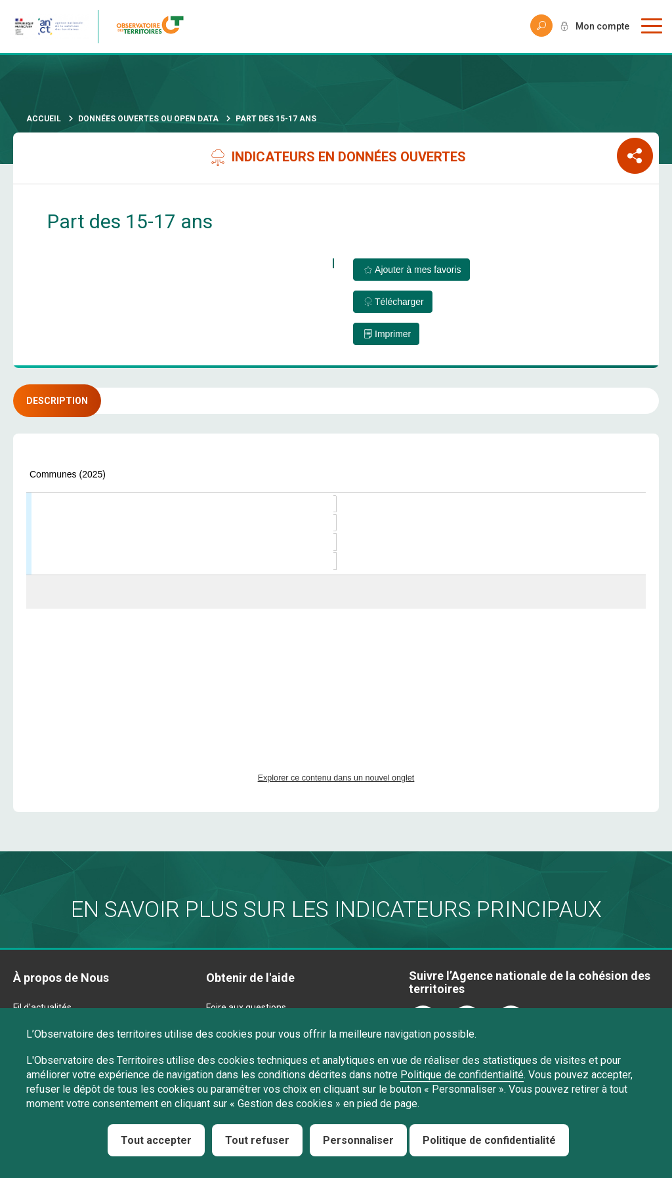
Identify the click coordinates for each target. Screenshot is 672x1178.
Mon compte (602, 26)
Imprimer (393, 334)
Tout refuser (257, 1140)
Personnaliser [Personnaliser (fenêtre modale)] (358, 1140)
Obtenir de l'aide (250, 978)
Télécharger (399, 301)
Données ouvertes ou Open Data (148, 118)
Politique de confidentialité (462, 1074)
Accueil (43, 118)
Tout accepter (156, 1140)
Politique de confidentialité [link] (489, 1140)
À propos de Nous (61, 978)
